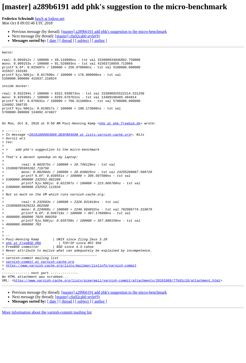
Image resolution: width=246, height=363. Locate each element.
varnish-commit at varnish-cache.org (40, 304)
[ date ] (52, 40)
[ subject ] (83, 40)
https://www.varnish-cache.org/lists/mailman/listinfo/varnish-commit (71, 308)
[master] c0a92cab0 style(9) (77, 36)
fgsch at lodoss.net (50, 18)
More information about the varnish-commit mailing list (47, 359)
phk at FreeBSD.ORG (23, 281)
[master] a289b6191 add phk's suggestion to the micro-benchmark (114, 31)
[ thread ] (66, 40)
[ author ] (99, 40)
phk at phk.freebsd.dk (119, 138)
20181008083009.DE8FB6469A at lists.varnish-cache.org (80, 151)
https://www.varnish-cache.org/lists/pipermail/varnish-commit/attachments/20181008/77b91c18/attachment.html (117, 326)
